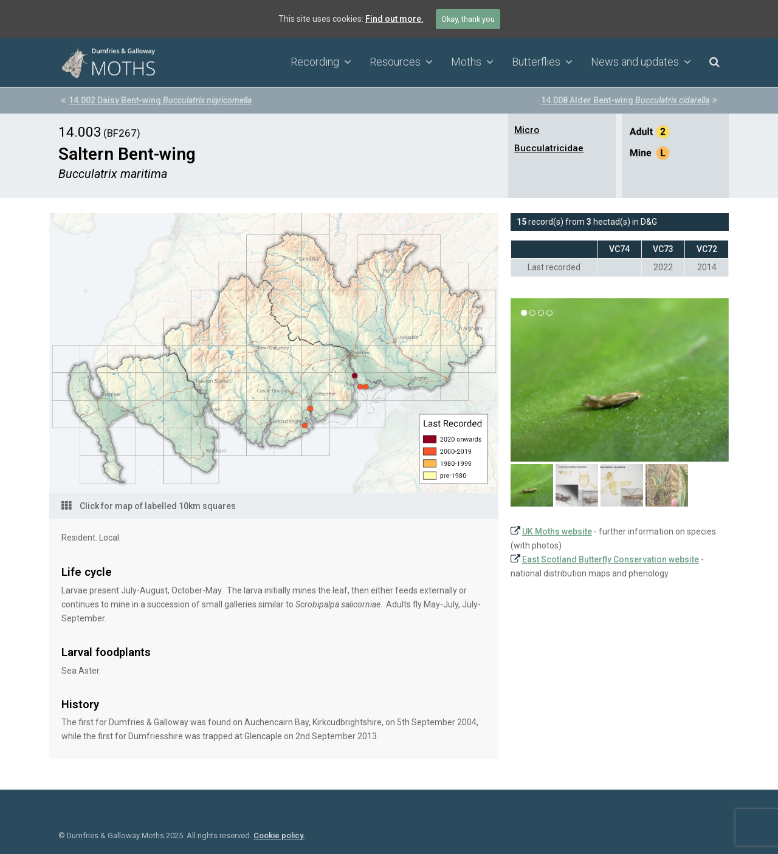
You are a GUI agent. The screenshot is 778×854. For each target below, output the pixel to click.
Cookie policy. (279, 835)
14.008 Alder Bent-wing (629, 100)
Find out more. (394, 19)
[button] (532, 485)
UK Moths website (557, 531)
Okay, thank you (468, 19)
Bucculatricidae (549, 148)
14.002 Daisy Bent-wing (156, 100)
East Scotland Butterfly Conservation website (610, 559)
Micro (526, 130)
